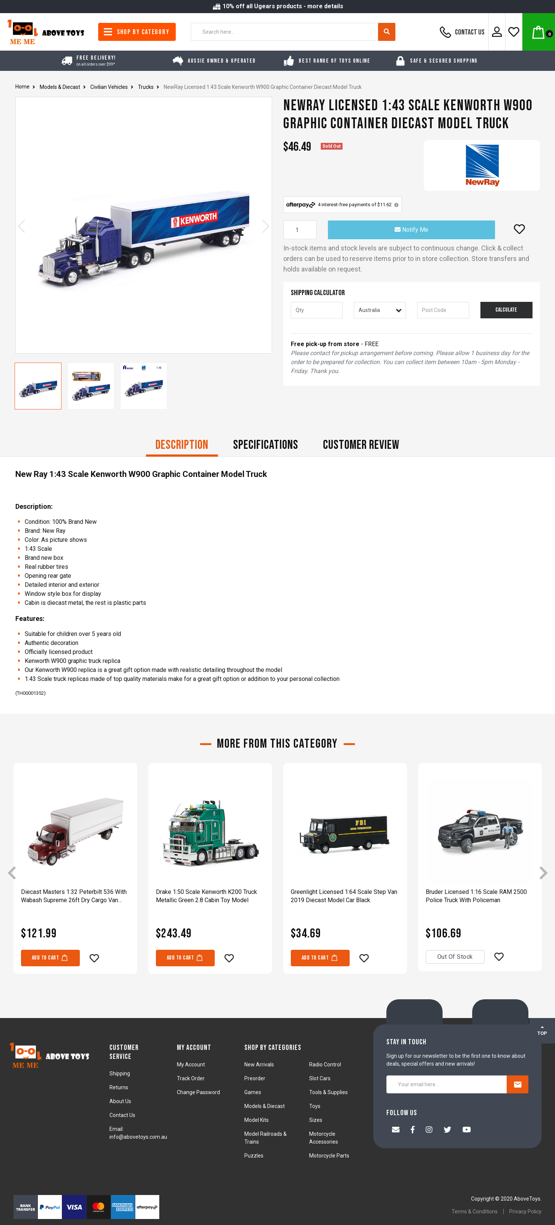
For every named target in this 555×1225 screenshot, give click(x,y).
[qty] (317, 310)
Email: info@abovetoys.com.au (138, 1133)
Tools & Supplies (328, 1092)
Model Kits (256, 1120)
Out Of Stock (455, 956)
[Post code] (443, 310)
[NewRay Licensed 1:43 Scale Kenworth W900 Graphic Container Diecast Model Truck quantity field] (300, 229)
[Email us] (395, 1131)
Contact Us (461, 32)
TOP (542, 1030)
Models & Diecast (264, 1106)
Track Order (191, 1078)
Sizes (315, 1120)
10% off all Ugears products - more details (277, 6)
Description (182, 445)
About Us (120, 1101)
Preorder (254, 1078)
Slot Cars (320, 1078)
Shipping (119, 1074)
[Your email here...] (446, 1084)
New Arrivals (259, 1065)
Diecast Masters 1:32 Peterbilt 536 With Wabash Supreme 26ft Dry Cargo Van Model (74, 896)
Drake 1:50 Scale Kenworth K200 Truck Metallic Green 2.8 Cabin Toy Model (206, 896)
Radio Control (325, 1065)
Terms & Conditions (475, 1212)
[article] (75, 873)
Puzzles (253, 1156)
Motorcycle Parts (329, 1156)
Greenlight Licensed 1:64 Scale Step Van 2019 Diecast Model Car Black (344, 896)
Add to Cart (50, 957)
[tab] (182, 446)
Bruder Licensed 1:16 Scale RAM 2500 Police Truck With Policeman (476, 896)
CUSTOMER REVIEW (361, 445)
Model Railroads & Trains (265, 1138)
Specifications (265, 445)
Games (252, 1092)
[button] (519, 229)
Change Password (198, 1092)
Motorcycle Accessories (323, 1138)
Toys (314, 1106)
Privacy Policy (525, 1212)
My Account (191, 1065)
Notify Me (411, 229)
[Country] (380, 310)
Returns (118, 1087)
